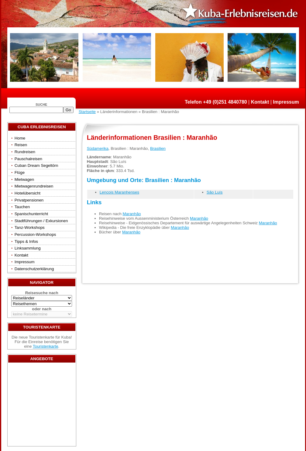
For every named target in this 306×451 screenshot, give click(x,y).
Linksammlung (28, 248)
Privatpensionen (29, 200)
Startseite (87, 111)
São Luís (215, 192)
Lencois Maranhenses (119, 192)
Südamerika (97, 148)
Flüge (20, 172)
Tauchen (22, 207)
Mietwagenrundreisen (34, 186)
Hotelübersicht (27, 193)
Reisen (21, 145)
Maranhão (132, 214)
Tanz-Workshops (30, 227)
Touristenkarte (45, 346)
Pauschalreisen (28, 159)
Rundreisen (25, 152)
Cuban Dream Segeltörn (36, 165)
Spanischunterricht (31, 214)
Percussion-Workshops (35, 234)
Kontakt (260, 102)
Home (20, 138)
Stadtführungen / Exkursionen (41, 221)
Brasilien (158, 148)
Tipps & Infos (26, 241)
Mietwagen (24, 179)
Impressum (286, 102)
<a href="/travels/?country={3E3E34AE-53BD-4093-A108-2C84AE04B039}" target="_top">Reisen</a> (41, 406)
